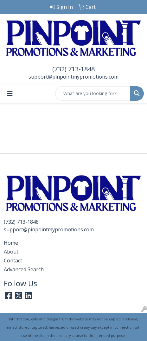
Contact (13, 260)
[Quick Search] (93, 93)
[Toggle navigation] (9, 93)
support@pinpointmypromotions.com (73, 76)
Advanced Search (24, 269)
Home (11, 242)
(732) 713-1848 (73, 69)
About (11, 251)
